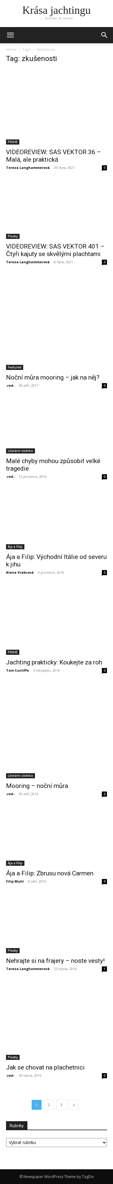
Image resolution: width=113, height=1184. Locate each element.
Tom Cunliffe (17, 670)
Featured (14, 367)
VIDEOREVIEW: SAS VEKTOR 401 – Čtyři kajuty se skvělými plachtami (55, 250)
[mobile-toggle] (10, 35)
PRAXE (12, 142)
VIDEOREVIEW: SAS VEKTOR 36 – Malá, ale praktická (53, 155)
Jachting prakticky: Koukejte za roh (54, 662)
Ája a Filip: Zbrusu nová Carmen (49, 873)
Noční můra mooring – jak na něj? (52, 377)
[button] (104, 35)
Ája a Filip (15, 547)
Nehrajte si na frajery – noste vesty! (55, 960)
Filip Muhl (15, 881)
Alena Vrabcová (20, 572)
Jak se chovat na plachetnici (45, 1067)
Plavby (13, 236)
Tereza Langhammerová (28, 167)
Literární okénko (20, 451)
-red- (10, 385)
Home (11, 49)
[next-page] (74, 1105)
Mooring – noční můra (37, 785)
